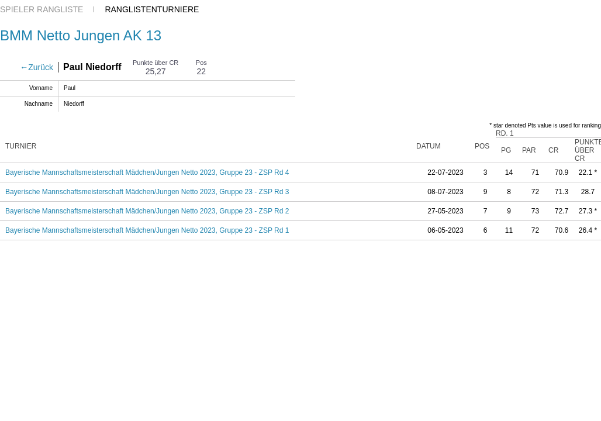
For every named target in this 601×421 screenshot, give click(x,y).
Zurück (40, 67)
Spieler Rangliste (41, 9)
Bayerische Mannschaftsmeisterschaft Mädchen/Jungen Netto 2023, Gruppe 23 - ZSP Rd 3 (147, 192)
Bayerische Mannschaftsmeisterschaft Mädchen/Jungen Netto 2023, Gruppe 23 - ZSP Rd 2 (147, 211)
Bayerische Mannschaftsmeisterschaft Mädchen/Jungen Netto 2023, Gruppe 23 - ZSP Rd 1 (147, 230)
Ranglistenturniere (152, 9)
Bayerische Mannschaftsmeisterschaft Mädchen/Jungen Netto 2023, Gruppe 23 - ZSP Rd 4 (147, 172)
